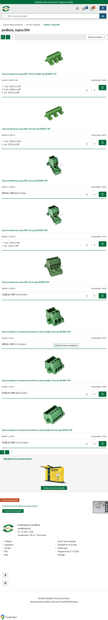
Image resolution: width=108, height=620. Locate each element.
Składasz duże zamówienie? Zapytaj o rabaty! (54, 2)
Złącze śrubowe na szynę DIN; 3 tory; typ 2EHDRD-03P (25, 230)
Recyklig (61, 555)
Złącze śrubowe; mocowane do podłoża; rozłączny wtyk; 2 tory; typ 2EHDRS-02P (36, 332)
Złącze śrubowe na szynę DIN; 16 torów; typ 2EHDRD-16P (26, 129)
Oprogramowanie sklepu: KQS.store (45, 602)
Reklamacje (63, 548)
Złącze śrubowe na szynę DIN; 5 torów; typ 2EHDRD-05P (25, 282)
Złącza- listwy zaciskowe (13, 25)
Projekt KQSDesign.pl (69, 602)
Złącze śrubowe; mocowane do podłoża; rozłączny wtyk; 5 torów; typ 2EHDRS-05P (37, 430)
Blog (6, 555)
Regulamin (8, 545)
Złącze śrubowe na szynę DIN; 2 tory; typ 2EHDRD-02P (25, 181)
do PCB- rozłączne (33, 25)
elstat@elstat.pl (24, 528)
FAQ (6, 551)
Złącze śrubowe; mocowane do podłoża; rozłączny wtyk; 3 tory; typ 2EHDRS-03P (36, 380)
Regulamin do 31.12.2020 (68, 551)
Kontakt (7, 548)
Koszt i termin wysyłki (67, 541)
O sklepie (8, 541)
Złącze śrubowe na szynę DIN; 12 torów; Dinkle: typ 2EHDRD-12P (29, 74)
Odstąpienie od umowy (67, 545)
